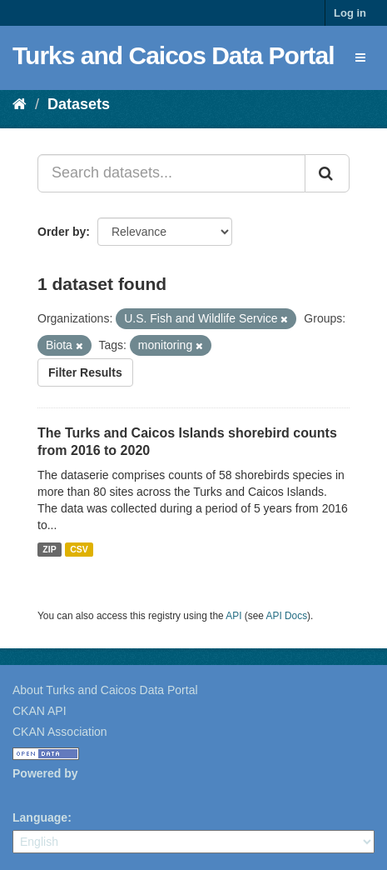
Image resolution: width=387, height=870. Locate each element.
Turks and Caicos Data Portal (173, 55)
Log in (350, 13)
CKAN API (39, 711)
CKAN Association (59, 731)
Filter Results (85, 372)
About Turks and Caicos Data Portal (105, 690)
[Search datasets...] (171, 173)
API (233, 616)
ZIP (49, 549)
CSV (79, 549)
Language (39, 817)
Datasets (78, 104)
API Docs (287, 616)
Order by (61, 231)
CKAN (40, 792)
